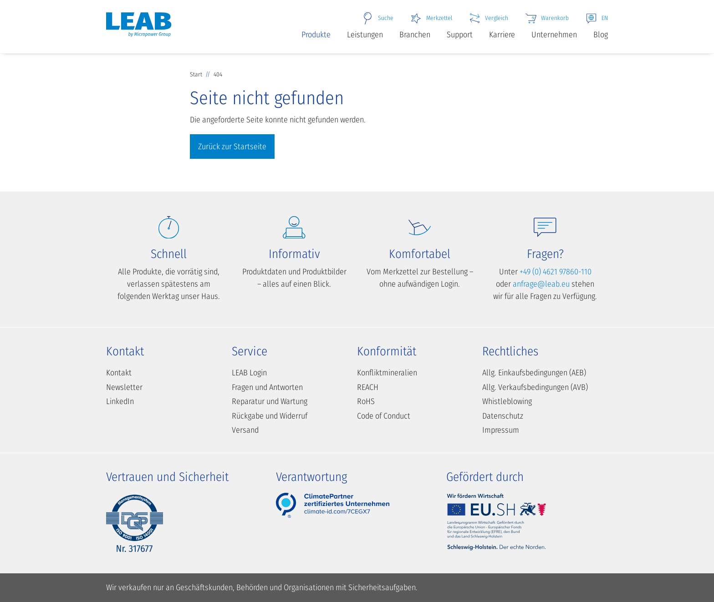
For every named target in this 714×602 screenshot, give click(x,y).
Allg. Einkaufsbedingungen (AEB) (534, 373)
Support (460, 35)
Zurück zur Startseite (232, 147)
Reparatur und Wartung (269, 401)
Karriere (502, 35)
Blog (600, 35)
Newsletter (124, 387)
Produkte (316, 35)
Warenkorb (547, 18)
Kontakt (119, 373)
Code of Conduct (383, 416)
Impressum (500, 430)
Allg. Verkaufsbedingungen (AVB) (535, 387)
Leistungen (365, 35)
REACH (367, 387)
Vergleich (488, 18)
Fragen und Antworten (267, 387)
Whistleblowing (507, 401)
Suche (377, 18)
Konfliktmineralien (387, 373)
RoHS (366, 401)
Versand (245, 430)
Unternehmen (554, 35)
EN (596, 18)
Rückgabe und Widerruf (269, 416)
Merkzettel (431, 18)
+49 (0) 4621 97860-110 (556, 272)
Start (197, 74)
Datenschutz (502, 416)
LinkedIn (120, 401)
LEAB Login (249, 373)
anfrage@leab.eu (541, 284)
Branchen (414, 35)
